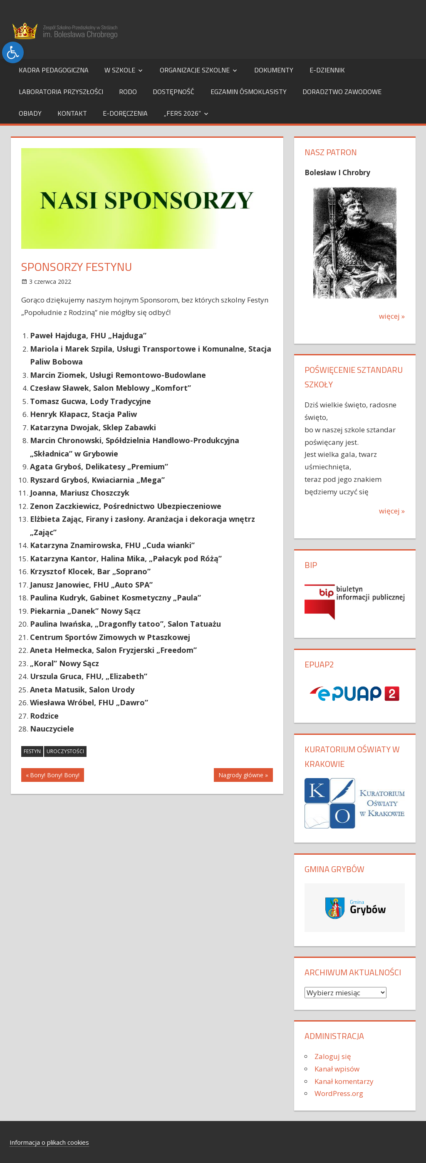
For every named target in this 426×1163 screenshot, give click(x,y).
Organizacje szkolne (195, 70)
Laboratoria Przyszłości (61, 92)
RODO (128, 92)
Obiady (30, 113)
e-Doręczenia (125, 113)
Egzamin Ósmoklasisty (249, 92)
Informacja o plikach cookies (49, 1142)
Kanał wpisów (337, 1069)
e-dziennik (327, 70)
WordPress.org (339, 1093)
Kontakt (72, 113)
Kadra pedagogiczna (54, 70)
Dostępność (173, 92)
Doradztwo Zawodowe (341, 92)
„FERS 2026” (182, 113)
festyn (32, 751)
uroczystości (65, 751)
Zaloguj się (333, 1056)
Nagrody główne (240, 776)
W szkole (119, 70)
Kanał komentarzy (344, 1081)
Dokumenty (273, 70)
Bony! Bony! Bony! (54, 776)
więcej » (392, 316)
